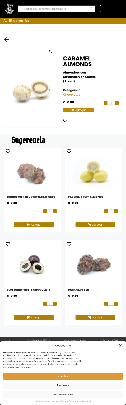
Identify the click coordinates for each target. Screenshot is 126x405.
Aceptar (63, 376)
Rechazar (63, 385)
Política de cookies (44, 401)
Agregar (80, 110)
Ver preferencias (63, 394)
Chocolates (71, 94)
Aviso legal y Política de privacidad (73, 401)
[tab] (66, 21)
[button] (121, 346)
